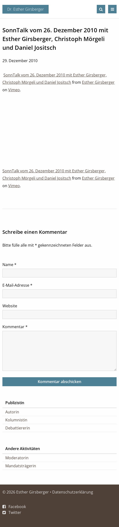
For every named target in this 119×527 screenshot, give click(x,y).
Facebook (17, 506)
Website (9, 306)
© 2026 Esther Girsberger (25, 492)
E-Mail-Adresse (17, 285)
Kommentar (15, 326)
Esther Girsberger (98, 82)
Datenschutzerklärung (72, 492)
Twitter (14, 512)
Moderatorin (17, 457)
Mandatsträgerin (20, 465)
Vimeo (14, 89)
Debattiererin (17, 428)
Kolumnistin (16, 420)
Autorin (12, 412)
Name (9, 264)
